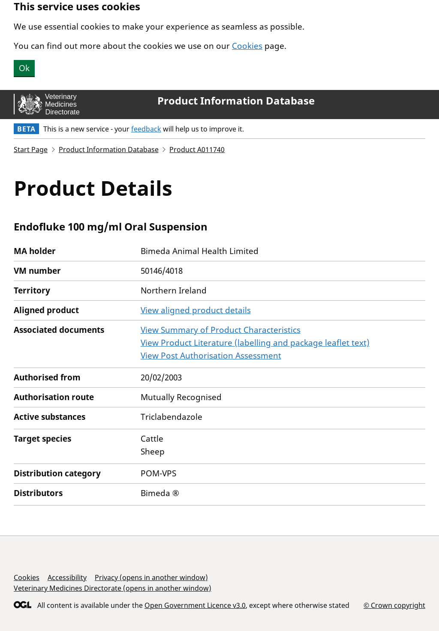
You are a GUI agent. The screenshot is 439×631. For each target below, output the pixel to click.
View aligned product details (196, 310)
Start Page (31, 149)
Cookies (247, 45)
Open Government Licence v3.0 (195, 605)
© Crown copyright (394, 605)
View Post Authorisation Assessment (211, 355)
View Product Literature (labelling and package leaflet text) (255, 342)
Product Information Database (236, 100)
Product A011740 (197, 149)
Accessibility (67, 577)
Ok (24, 68)
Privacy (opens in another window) (151, 577)
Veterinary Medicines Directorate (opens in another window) (112, 588)
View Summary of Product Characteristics (221, 329)
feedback (146, 129)
